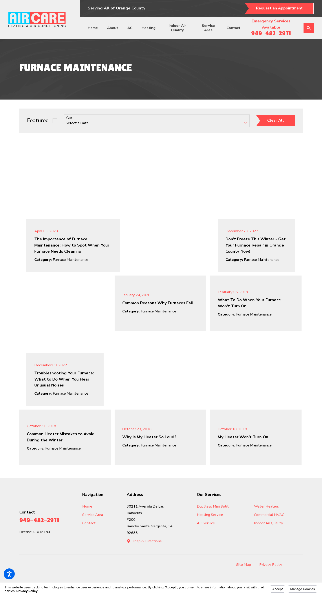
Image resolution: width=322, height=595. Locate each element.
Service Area (208, 28)
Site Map (243, 564)
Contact (233, 27)
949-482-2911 (271, 33)
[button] (9, 573)
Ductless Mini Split (213, 506)
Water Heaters (266, 506)
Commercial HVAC (269, 514)
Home (93, 27)
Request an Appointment (279, 8)
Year (69, 118)
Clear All (275, 120)
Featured (38, 120)
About (112, 27)
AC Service (206, 523)
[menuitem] (95, 28)
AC (129, 27)
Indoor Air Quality (177, 28)
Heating (149, 27)
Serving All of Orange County (116, 8)
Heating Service (210, 514)
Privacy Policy (270, 564)
